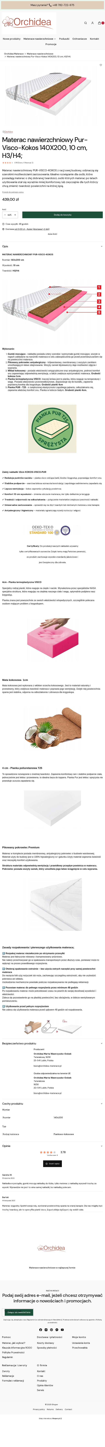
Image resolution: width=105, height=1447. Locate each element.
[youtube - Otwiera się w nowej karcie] (62, 1329)
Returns (50, 1409)
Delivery (59, 1409)
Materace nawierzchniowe (40, 53)
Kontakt (41, 1371)
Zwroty (6, 1371)
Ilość (4, 209)
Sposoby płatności (47, 1347)
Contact (68, 1409)
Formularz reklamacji (13, 1380)
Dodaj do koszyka (62, 214)
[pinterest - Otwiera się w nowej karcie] (51, 1329)
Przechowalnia (79, 1347)
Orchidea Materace (14, 53)
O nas (40, 1375)
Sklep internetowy (49, 1418)
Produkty (42, 1380)
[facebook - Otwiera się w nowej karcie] (40, 1329)
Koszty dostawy (45, 1343)
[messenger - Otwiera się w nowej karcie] (57, 1329)
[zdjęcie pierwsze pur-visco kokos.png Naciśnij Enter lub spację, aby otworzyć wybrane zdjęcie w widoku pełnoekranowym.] (51, 96)
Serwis (40, 1390)
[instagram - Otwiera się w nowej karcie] (46, 1329)
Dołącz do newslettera (19, 1312)
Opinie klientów (45, 1385)
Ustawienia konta (81, 1343)
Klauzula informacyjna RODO (17, 1347)
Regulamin (7, 1357)
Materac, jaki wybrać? (13, 1343)
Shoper (55, 1404)
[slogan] (52, 1251)
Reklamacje (8, 1375)
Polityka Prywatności (13, 1352)
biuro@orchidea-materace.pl (47, 1066)
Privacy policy (39, 1409)
